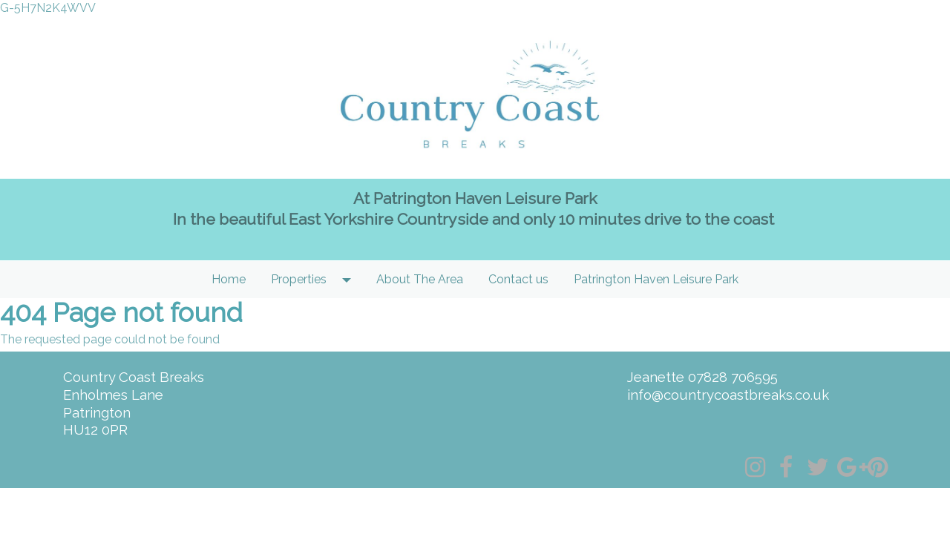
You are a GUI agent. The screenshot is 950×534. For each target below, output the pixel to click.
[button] (351, 279)
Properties (299, 279)
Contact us (518, 279)
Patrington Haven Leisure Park (656, 279)
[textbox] (475, 219)
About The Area (419, 279)
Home (229, 279)
